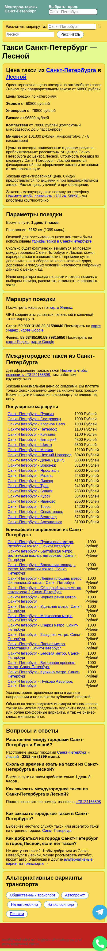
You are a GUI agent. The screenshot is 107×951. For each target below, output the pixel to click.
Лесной (16, 77)
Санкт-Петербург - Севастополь (35, 512)
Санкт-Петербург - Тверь (29, 507)
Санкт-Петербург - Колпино (31, 434)
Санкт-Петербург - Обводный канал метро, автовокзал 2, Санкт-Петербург (45, 590)
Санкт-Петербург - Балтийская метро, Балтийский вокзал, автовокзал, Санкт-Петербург (42, 555)
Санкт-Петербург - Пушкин (31, 414)
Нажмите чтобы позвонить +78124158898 (43, 196)
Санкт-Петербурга (71, 70)
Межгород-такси (20, 7)
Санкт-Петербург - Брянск (30, 491)
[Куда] (30, 34)
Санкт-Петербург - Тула (28, 486)
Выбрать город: (63, 7)
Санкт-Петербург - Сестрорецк (34, 419)
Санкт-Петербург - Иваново (31, 501)
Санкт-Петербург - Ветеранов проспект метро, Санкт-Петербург (42, 665)
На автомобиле (24, 905)
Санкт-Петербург (20, 11)
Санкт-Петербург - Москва (30, 450)
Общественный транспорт (32, 895)
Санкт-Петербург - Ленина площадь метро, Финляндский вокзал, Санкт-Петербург (45, 580)
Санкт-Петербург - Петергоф (32, 429)
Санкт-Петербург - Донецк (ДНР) (36, 460)
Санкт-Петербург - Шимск (30, 445)
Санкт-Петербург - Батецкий (32, 440)
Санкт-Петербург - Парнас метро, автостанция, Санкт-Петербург (37, 646)
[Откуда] (72, 26)
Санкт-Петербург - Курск (29, 496)
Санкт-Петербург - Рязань (30, 476)
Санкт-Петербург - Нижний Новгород (39, 455)
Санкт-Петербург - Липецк (30, 481)
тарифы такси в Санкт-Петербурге (62, 241)
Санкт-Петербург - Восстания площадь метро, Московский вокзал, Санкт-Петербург (41, 569)
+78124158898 (88, 802)
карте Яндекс (61, 308)
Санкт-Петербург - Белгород (32, 517)
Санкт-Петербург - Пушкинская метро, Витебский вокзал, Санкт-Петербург (41, 544)
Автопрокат (75, 895)
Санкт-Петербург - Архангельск (35, 522)
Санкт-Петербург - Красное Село (36, 424)
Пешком (17, 914)
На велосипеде (61, 905)
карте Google (32, 330)
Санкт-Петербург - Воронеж (32, 465)
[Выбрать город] (73, 12)
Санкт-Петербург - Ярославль (33, 470)
